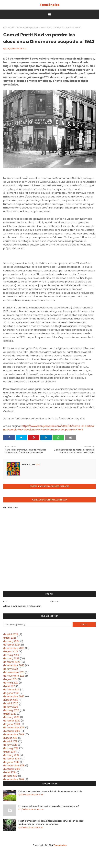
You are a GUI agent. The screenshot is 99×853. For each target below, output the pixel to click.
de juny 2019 (10, 744)
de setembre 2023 (13, 648)
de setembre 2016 (13, 779)
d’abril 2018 (9, 772)
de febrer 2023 (11, 662)
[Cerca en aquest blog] (38, 624)
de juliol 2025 (10, 634)
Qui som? (55, 601)
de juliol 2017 (10, 776)
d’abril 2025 (9, 637)
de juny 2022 (10, 668)
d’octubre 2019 (11, 731)
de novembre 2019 (13, 727)
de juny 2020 (10, 706)
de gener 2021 (11, 693)
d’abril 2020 (9, 713)
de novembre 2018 (13, 765)
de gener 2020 (11, 724)
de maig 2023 (11, 655)
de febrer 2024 (11, 644)
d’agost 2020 (10, 700)
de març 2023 (11, 658)
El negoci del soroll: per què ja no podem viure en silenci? (48, 806)
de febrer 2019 (11, 758)
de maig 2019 (10, 748)
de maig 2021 (10, 682)
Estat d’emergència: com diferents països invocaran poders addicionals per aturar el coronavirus (50, 822)
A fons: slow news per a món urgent (22, 606)
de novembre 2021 (13, 675)
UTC (37, 464)
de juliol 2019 (10, 741)
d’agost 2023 (10, 651)
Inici (5, 27)
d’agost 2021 (10, 679)
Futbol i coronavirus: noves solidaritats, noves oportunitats (50, 791)
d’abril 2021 (9, 686)
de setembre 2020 (13, 696)
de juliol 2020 (10, 703)
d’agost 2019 (10, 738)
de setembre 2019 (13, 734)
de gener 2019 (11, 762)
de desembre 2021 (13, 672)
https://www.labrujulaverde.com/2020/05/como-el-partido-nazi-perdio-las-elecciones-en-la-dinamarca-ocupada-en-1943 (49, 427)
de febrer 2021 (11, 689)
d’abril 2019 (9, 751)
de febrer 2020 (11, 720)
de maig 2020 (11, 710)
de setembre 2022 (13, 665)
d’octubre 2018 (11, 769)
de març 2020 (11, 717)
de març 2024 (11, 641)
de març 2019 (11, 755)
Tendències (49, 4)
